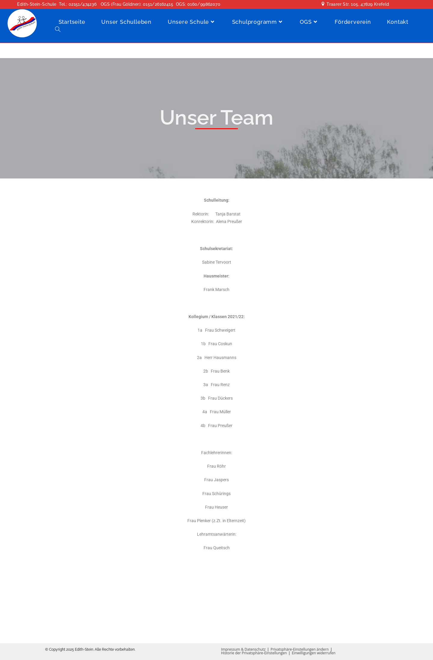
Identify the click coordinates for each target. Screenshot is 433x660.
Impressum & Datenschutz (243, 649)
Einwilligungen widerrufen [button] (313, 652)
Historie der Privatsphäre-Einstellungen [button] (254, 652)
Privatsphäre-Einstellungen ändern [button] (300, 649)
